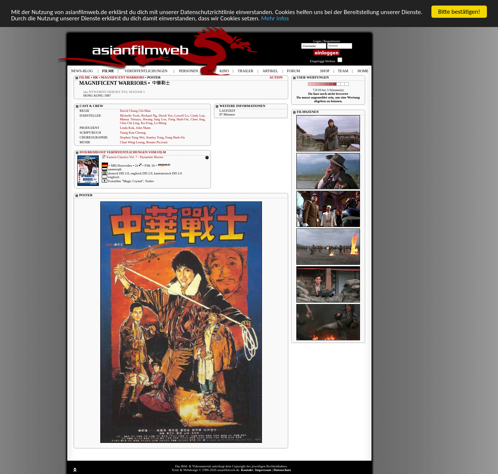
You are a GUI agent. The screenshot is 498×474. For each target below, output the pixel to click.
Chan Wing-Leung (132, 142)
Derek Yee (166, 115)
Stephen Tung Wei (132, 137)
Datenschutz (282, 470)
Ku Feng (146, 123)
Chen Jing (198, 119)
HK (95, 77)
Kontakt (247, 470)
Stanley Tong (155, 137)
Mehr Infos (275, 18)
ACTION (276, 77)
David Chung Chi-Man (135, 111)
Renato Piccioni (156, 142)
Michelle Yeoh (129, 115)
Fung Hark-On (178, 119)
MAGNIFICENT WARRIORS (122, 77)
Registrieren (332, 41)
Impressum (263, 470)
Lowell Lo (181, 115)
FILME (84, 77)
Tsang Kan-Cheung (133, 132)
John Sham (143, 128)
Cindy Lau (197, 115)
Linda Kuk (127, 128)
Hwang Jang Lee (154, 119)
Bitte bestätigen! (459, 12)
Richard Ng (149, 115)
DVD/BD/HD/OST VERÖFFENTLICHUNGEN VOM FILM (123, 152)
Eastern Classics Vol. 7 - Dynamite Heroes (135, 156)
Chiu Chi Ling (129, 123)
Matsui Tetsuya (130, 119)
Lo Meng (160, 123)
